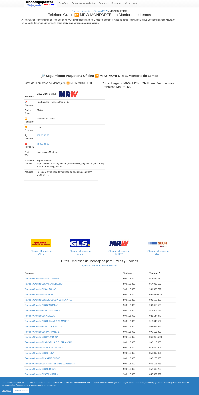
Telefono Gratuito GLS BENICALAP (41, 305)
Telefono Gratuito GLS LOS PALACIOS (43, 326)
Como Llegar (131, 3)
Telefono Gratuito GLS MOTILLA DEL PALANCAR (48, 342)
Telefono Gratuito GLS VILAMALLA (41, 374)
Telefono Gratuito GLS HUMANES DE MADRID (47, 321)
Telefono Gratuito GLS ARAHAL (40, 294)
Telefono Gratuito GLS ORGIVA (40, 353)
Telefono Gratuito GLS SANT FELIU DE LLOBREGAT (50, 364)
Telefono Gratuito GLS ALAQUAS (40, 289)
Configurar (6, 391)
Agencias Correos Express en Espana (99, 265)
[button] (63, 3)
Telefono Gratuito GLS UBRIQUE (40, 369)
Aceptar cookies (21, 391)
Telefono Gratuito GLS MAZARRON (42, 337)
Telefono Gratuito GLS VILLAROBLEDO (44, 284)
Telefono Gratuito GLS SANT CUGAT (42, 358)
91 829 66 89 (43, 144)
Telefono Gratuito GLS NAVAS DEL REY (44, 348)
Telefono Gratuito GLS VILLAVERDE (42, 278)
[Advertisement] (100, 48)
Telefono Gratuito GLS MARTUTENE (42, 332)
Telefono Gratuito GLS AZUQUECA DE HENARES (48, 300)
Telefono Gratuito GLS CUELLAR (40, 316)
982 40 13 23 (43, 135)
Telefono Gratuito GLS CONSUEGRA (42, 310)
